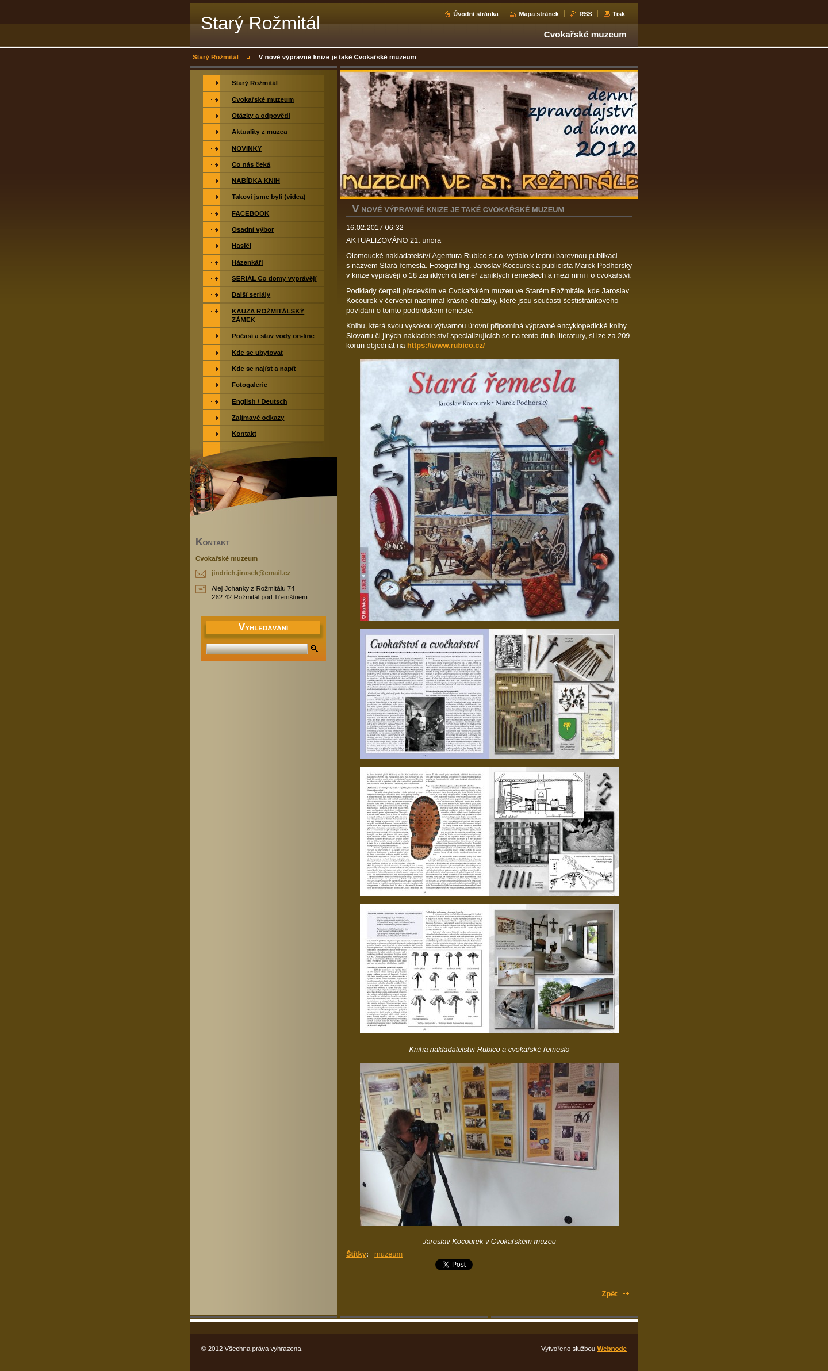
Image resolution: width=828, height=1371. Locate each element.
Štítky (356, 1254)
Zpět (610, 1293)
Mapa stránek (539, 13)
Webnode (612, 1348)
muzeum (388, 1254)
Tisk (618, 13)
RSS (585, 13)
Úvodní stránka (476, 13)
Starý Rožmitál (216, 56)
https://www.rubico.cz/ (446, 345)
